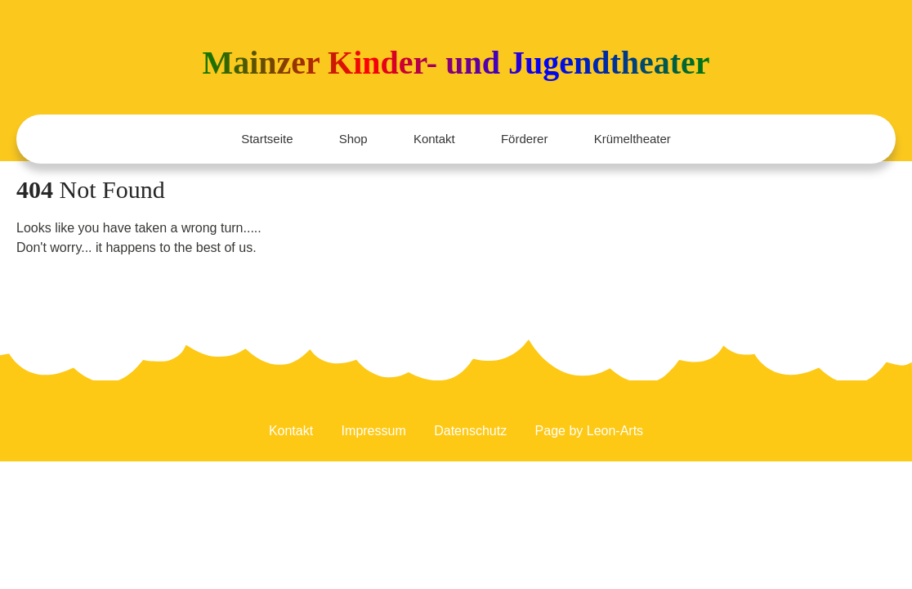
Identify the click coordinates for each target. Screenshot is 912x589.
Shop (353, 139)
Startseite (267, 139)
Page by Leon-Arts (589, 432)
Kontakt (434, 139)
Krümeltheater (632, 139)
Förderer (524, 139)
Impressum (374, 432)
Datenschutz (470, 432)
